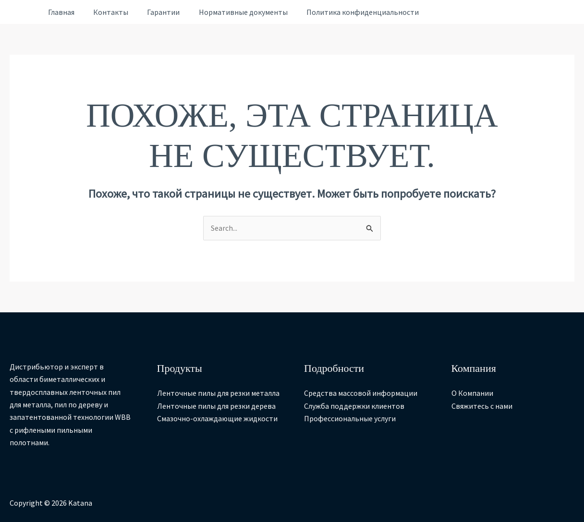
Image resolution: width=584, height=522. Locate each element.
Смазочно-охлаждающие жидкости (217, 418)
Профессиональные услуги (350, 418)
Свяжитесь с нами (481, 406)
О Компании (472, 393)
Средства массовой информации (360, 393)
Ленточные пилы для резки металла (218, 393)
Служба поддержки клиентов (354, 406)
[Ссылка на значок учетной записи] (23, 12)
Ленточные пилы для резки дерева (216, 406)
